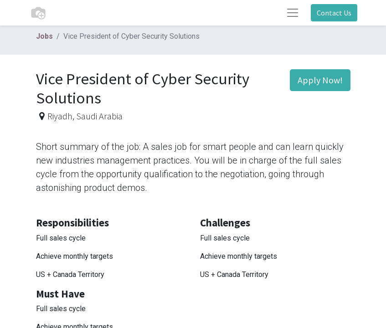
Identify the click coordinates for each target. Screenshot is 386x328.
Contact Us (334, 12)
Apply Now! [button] (320, 80)
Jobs (44, 36)
